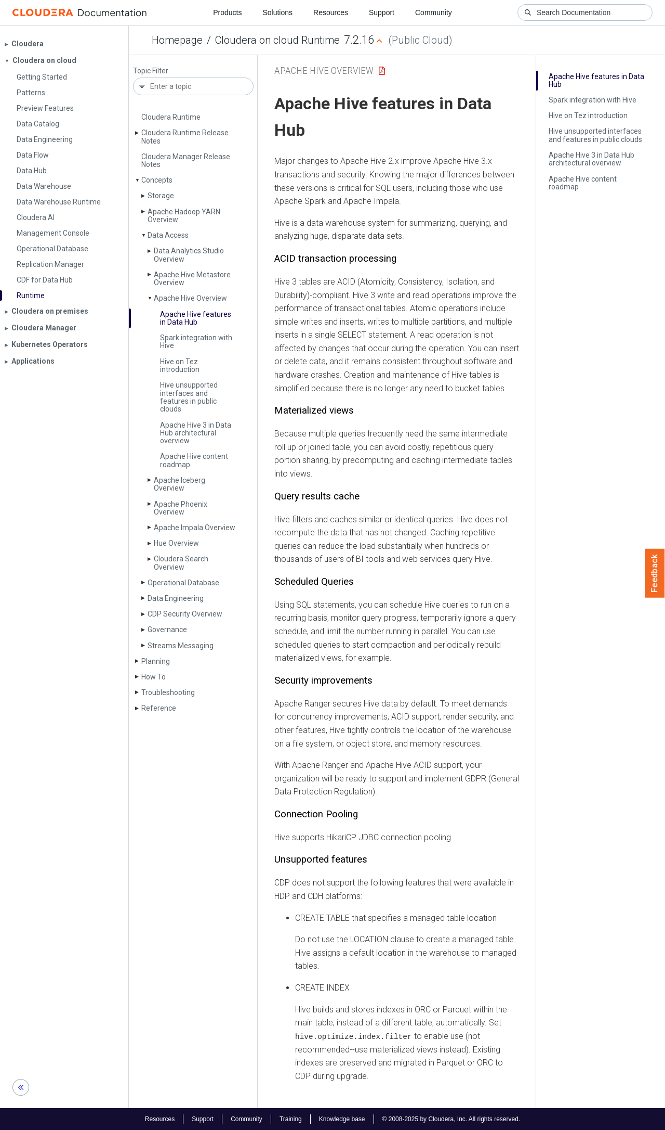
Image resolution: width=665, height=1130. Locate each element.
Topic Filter (150, 71)
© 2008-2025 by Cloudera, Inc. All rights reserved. (451, 1118)
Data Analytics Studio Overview (189, 255)
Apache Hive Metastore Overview (192, 279)
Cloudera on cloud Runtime (277, 40)
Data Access (168, 235)
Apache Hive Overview (190, 298)
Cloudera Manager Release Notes (185, 160)
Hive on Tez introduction (180, 365)
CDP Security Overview (185, 614)
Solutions (277, 12)
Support (381, 12)
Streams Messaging (181, 645)
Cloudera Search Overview (181, 563)
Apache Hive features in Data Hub (195, 318)
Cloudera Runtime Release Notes (185, 137)
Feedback (655, 573)
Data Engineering (176, 598)
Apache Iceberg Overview (179, 484)
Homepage (177, 40)
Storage (161, 195)
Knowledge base (342, 1118)
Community (433, 12)
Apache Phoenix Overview (180, 508)
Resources (330, 12)
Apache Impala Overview (194, 527)
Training (291, 1118)
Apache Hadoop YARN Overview (184, 216)
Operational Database (183, 583)
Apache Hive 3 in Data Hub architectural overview (195, 433)
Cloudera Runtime (171, 117)
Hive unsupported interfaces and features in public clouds (189, 397)
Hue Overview (176, 543)
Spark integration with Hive (196, 341)
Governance (167, 629)
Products (227, 12)
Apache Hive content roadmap (194, 460)
